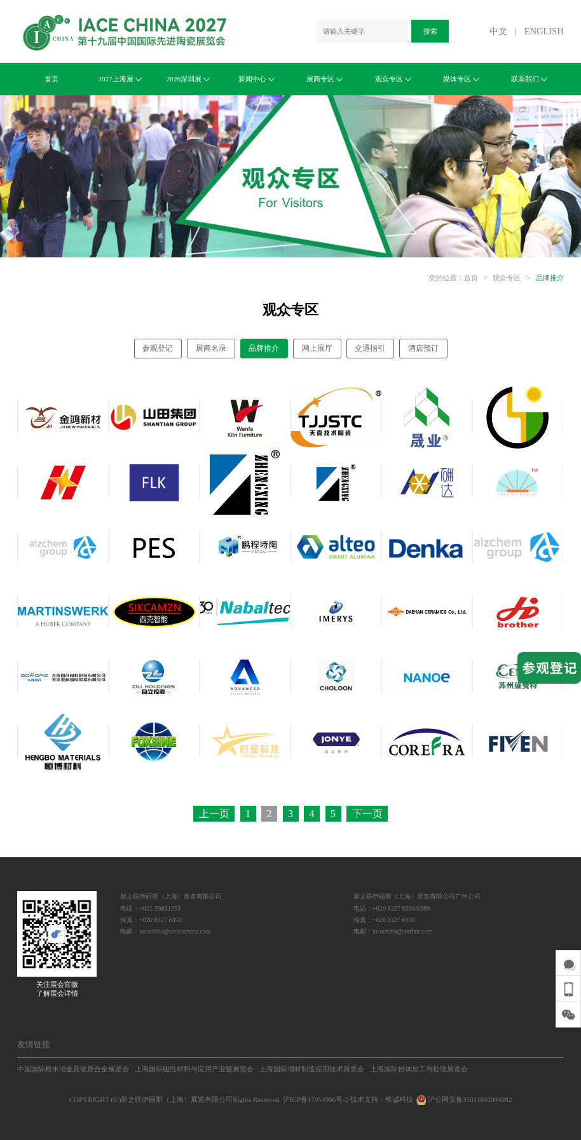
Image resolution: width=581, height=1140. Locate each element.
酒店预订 (423, 348)
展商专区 (324, 79)
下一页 (367, 813)
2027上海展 (119, 79)
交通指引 (370, 348)
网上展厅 (317, 348)
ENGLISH (544, 31)
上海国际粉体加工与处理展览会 (419, 1069)
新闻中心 (256, 79)
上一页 (214, 813)
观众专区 (393, 79)
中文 (498, 31)
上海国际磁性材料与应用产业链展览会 (194, 1069)
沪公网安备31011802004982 (463, 1099)
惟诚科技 (399, 1099)
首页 (51, 79)
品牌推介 (550, 278)
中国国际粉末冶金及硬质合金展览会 (73, 1069)
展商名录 (211, 348)
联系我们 (529, 79)
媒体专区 (461, 79)
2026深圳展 (188, 79)
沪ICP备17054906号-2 (316, 1099)
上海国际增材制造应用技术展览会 (311, 1069)
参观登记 (157, 348)
